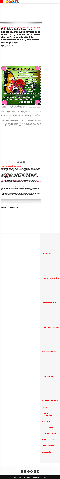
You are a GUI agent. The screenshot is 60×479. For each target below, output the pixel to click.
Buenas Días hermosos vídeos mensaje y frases (19, 27)
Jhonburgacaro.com (42, 477)
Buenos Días (33, 27)
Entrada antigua (5, 202)
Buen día (6, 27)
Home (2, 27)
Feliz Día (39, 27)
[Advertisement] (30, 13)
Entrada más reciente (36, 202)
